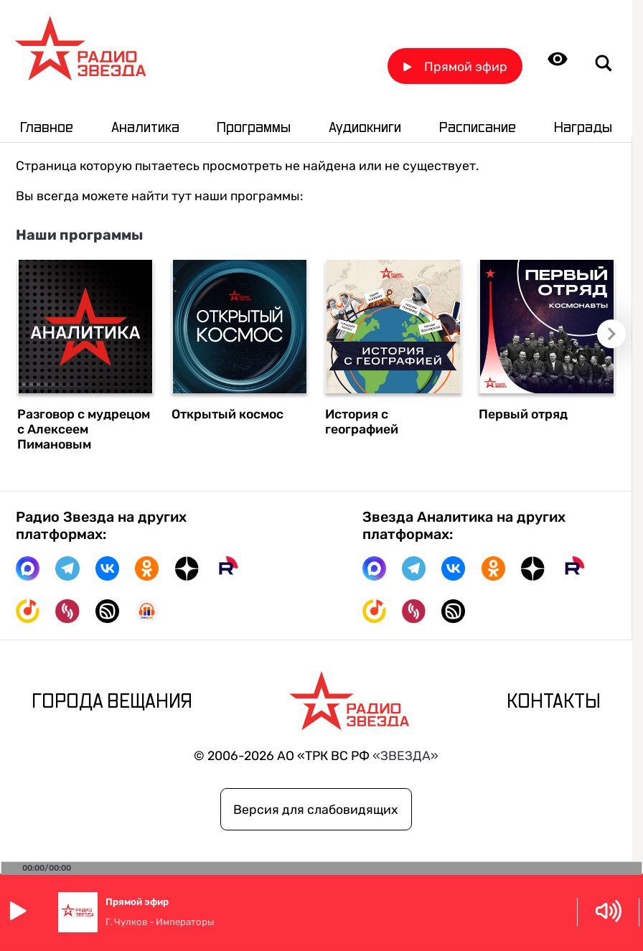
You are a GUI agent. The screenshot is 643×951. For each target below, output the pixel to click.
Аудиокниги (365, 128)
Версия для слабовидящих (315, 809)
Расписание (477, 128)
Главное (46, 128)
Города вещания (112, 702)
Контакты (554, 702)
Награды (583, 128)
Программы (254, 128)
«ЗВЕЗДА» (405, 755)
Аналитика (145, 128)
